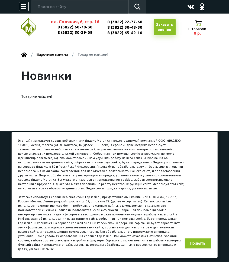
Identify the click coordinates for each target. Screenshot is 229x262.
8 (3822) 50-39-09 (74, 32)
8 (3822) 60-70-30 (74, 27)
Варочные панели (52, 54)
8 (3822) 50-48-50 (124, 27)
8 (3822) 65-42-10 (124, 32)
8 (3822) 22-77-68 (124, 22)
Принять (197, 243)
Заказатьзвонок (164, 27)
